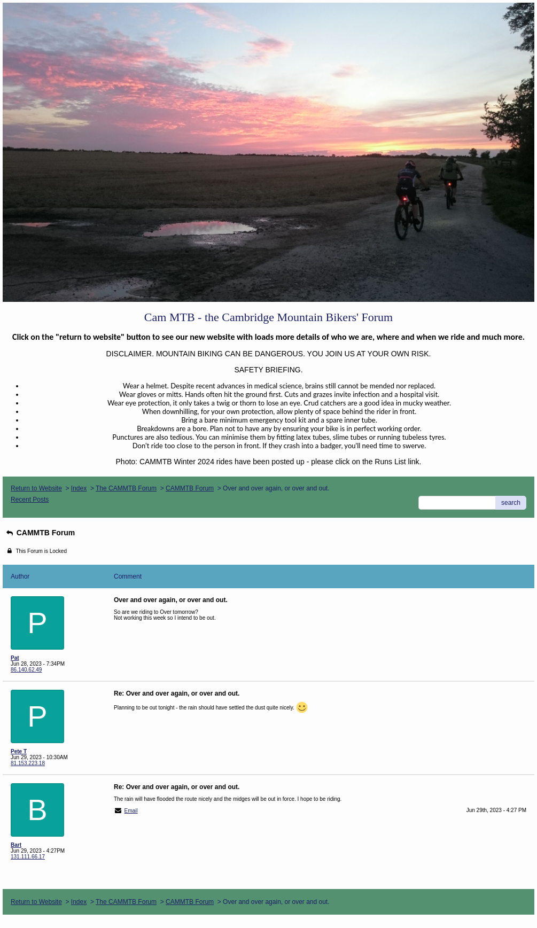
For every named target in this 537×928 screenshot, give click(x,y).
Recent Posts (30, 499)
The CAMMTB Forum (126, 488)
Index (79, 488)
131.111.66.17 (28, 857)
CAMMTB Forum (190, 488)
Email (131, 811)
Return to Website (36, 488)
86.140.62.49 (26, 670)
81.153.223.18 (28, 763)
